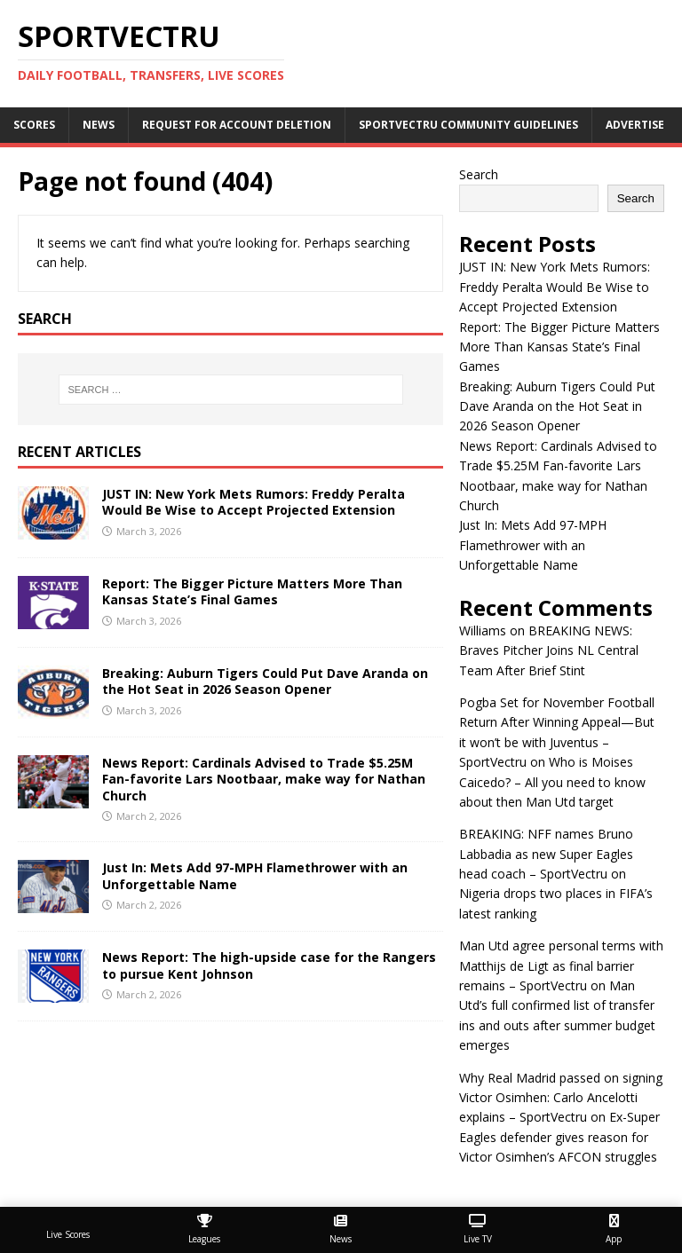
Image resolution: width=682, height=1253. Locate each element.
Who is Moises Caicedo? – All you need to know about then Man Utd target (552, 781)
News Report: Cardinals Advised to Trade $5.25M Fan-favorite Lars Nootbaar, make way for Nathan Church (263, 778)
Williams (482, 630)
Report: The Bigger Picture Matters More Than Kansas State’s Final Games (252, 591)
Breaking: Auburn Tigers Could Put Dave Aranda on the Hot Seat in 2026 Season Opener (265, 681)
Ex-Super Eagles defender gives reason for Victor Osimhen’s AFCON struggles (559, 1136)
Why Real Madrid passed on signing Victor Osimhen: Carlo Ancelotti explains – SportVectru (560, 1097)
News (99, 124)
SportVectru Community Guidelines (468, 124)
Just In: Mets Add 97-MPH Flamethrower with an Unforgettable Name (255, 875)
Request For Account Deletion (236, 124)
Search (478, 174)
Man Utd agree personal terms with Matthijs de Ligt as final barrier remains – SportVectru (561, 965)
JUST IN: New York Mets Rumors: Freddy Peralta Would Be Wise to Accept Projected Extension (253, 501)
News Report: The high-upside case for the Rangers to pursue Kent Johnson (269, 965)
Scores (34, 124)
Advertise (635, 124)
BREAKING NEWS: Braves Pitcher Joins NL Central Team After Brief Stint (548, 650)
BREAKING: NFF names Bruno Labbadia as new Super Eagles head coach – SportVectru (546, 853)
